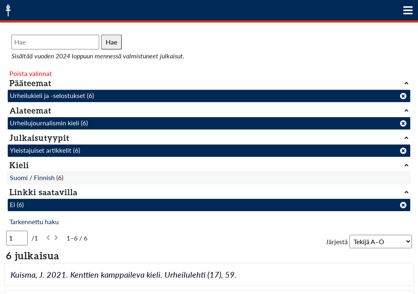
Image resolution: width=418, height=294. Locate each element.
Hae (111, 42)
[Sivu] (17, 238)
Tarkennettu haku (34, 221)
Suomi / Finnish (32, 177)
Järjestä (337, 241)
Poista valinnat (30, 73)
